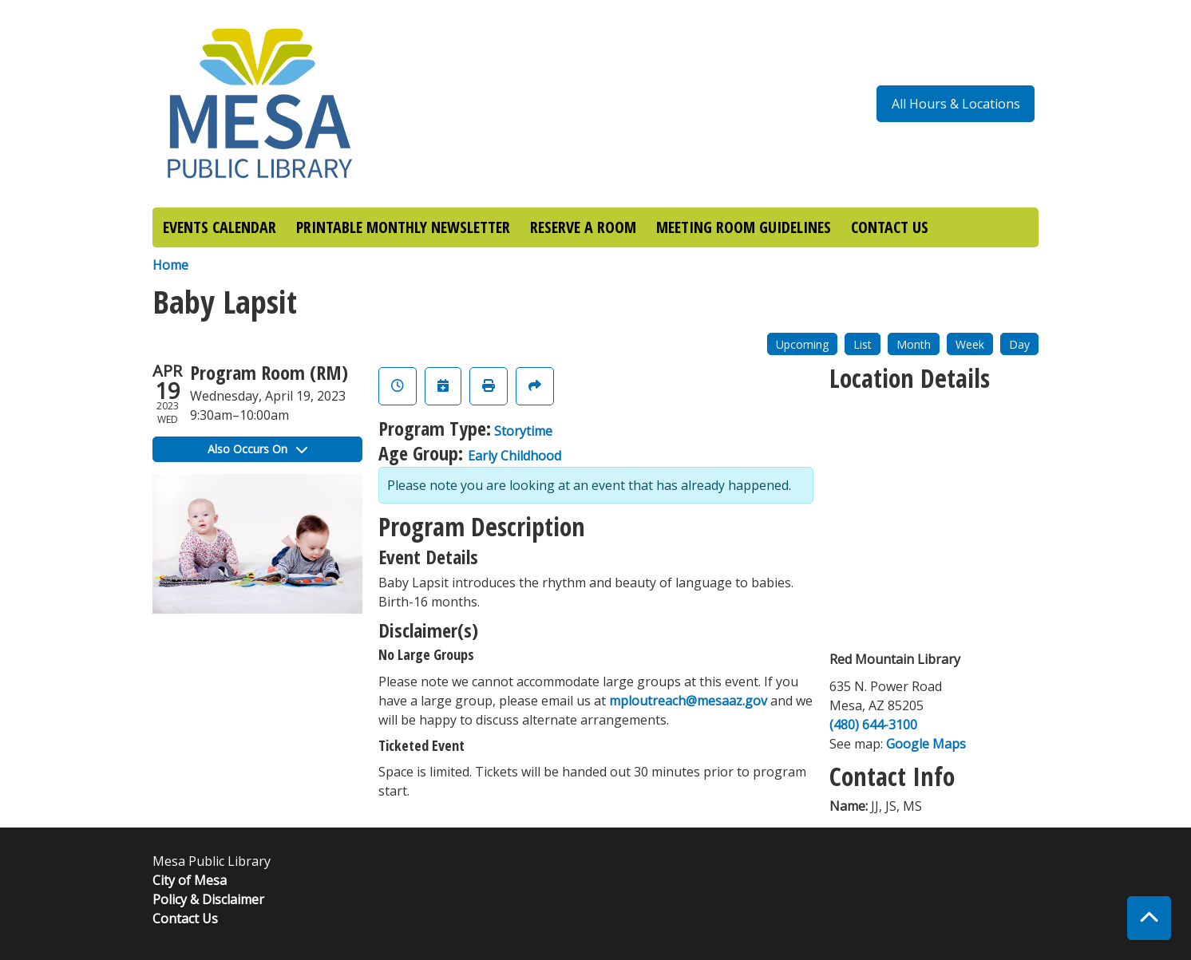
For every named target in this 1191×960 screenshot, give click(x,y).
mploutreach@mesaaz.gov (688, 700)
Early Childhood (514, 455)
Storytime (523, 431)
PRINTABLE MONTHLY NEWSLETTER (403, 227)
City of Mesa (189, 880)
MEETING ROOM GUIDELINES (743, 227)
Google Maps (926, 744)
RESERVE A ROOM (583, 227)
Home (170, 265)
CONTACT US (889, 227)
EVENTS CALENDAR (219, 227)
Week (970, 344)
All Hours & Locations (956, 104)
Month (913, 344)
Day (1019, 344)
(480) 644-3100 (873, 724)
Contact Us (185, 918)
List (862, 344)
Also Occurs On (257, 448)
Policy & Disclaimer (208, 899)
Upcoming (802, 344)
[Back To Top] (1149, 918)
